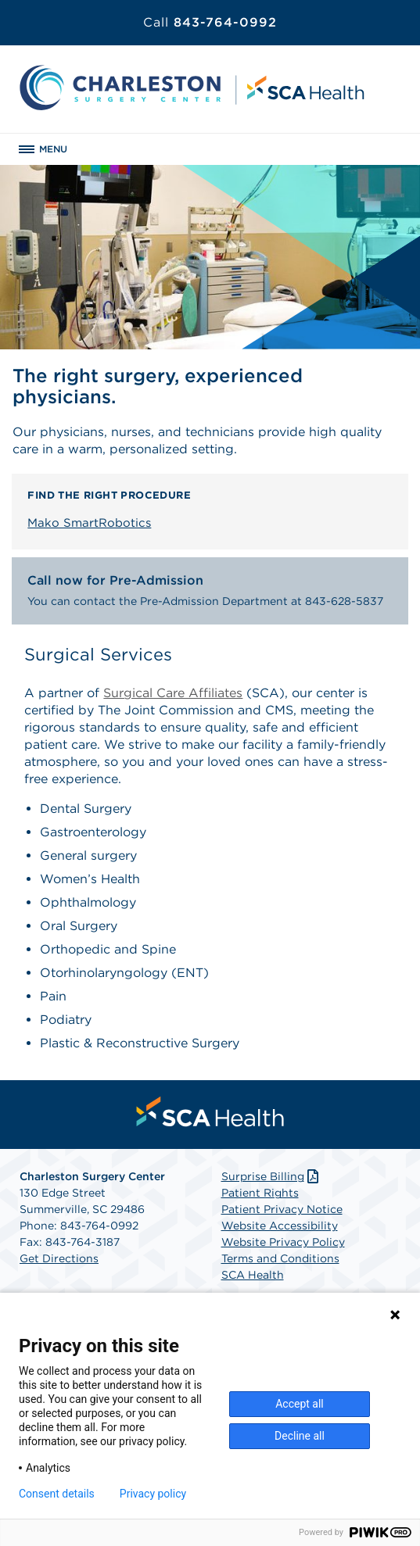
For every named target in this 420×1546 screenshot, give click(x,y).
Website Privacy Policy (283, 1242)
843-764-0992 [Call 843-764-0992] (210, 22)
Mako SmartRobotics (89, 523)
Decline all (300, 1436)
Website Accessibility (279, 1225)
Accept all (299, 1403)
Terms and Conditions (280, 1258)
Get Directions (59, 1258)
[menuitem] (210, 1111)
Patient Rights (260, 1192)
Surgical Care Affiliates (172, 692)
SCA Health (252, 1275)
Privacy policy (153, 1493)
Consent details (57, 1493)
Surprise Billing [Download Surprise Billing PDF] (271, 1176)
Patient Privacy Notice (282, 1209)
